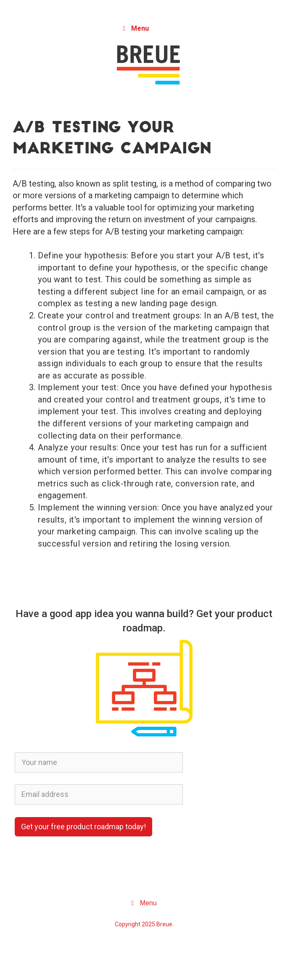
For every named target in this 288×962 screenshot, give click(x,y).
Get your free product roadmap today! (83, 826)
